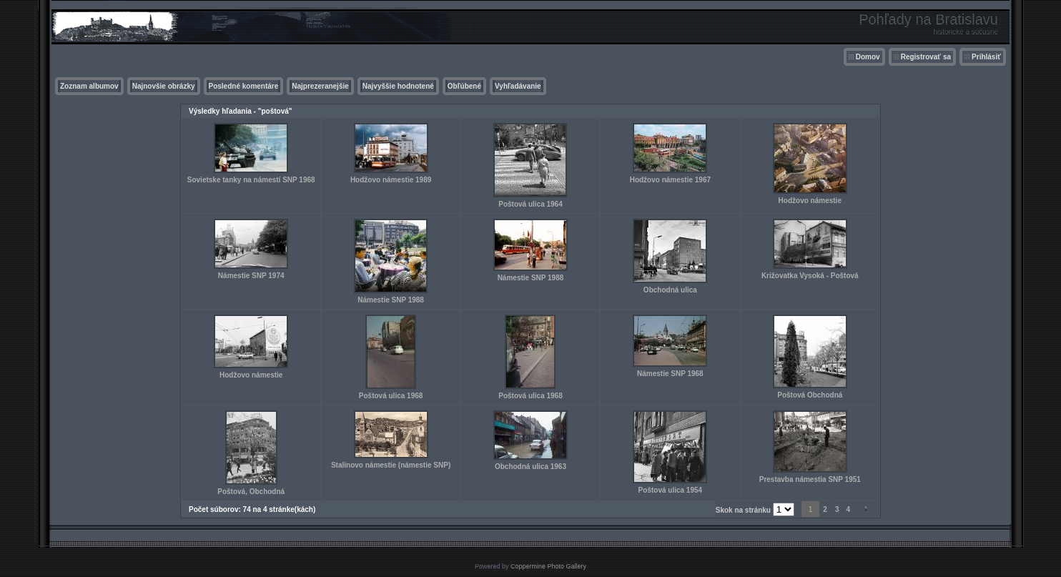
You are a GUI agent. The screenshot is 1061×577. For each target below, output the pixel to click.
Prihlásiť (986, 57)
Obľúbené (464, 86)
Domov (868, 57)
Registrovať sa (926, 57)
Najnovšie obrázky (163, 86)
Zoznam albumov (89, 86)
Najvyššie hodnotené (398, 86)
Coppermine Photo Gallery (548, 566)
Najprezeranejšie (320, 86)
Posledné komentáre (244, 86)
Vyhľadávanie (518, 86)
